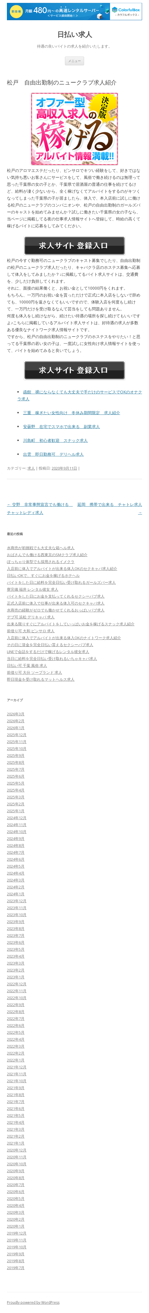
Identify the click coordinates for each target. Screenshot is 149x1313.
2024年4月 (16, 873)
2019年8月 (16, 1260)
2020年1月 (16, 1226)
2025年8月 (16, 762)
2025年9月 (16, 755)
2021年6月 (16, 1108)
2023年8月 (16, 928)
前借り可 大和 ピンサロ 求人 (31, 630)
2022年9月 (16, 1004)
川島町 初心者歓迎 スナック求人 (55, 440)
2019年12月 (17, 1233)
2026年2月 (16, 720)
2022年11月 (17, 990)
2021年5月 (16, 1115)
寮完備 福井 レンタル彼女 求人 (32, 589)
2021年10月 (17, 1080)
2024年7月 (16, 852)
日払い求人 (74, 34)
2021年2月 (16, 1136)
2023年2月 (16, 970)
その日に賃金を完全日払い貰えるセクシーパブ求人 (50, 644)
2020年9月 (16, 1170)
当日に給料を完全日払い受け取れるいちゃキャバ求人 (52, 658)
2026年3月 (16, 713)
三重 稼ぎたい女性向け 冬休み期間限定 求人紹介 (71, 412)
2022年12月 (17, 983)
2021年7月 (16, 1101)
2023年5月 (16, 949)
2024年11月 (17, 824)
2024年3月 (16, 880)
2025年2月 (16, 803)
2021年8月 (16, 1094)
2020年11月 (17, 1157)
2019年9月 (16, 1253)
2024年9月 (16, 838)
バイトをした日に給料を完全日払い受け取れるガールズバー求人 (61, 582)
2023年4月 (16, 956)
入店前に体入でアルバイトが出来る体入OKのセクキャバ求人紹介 (62, 568)
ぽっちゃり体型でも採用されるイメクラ (40, 561)
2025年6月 (16, 776)
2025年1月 (16, 810)
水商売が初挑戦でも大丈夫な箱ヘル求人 (40, 547)
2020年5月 (16, 1198)
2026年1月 (16, 727)
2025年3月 (16, 797)
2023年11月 (17, 907)
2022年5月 (16, 1032)
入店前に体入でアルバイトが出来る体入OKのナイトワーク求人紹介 (64, 637)
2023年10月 (17, 914)
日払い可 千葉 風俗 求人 (27, 665)
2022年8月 (16, 1011)
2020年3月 (16, 1212)
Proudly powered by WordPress (33, 1302)
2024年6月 (16, 859)
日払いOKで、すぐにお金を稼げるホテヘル (43, 575)
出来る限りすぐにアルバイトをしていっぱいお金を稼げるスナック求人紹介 (71, 624)
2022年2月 (16, 1053)
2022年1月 (16, 1060)
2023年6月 (16, 942)
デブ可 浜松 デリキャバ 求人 (31, 617)
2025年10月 (17, 748)
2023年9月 (16, 921)
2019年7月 (16, 1267)
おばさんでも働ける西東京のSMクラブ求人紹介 (47, 554)
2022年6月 (16, 1025)
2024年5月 (16, 866)
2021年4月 (16, 1122)
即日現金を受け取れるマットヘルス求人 (40, 679)
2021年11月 (17, 1073)
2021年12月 (17, 1067)
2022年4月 (16, 1039)
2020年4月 (16, 1205)
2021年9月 (16, 1087)
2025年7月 (16, 769)
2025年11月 (17, 741)
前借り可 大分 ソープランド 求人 (34, 672)
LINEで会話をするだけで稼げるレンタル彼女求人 (48, 651)
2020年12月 (17, 1150)
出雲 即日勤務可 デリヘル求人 (53, 454)
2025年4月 (16, 790)
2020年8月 (16, 1177)
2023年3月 (16, 963)
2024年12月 (17, 817)
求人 (31, 468)
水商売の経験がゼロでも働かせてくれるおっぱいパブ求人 (56, 610)
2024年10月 (17, 831)
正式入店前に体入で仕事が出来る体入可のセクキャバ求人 (56, 603)
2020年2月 (16, 1219)
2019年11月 (17, 1240)
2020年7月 (16, 1184)
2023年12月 (17, 900)
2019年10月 (17, 1247)
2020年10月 (17, 1163)
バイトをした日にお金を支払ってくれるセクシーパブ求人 (56, 596)
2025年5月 (16, 783)
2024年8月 (16, 845)
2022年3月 (16, 1046)
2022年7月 (16, 1018)
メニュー (74, 61)
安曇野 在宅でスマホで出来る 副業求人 (61, 426)
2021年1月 (16, 1143)
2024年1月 (16, 893)
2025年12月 (17, 734)
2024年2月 (16, 887)
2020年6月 (16, 1191)
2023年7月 (16, 935)
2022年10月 (17, 997)
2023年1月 (16, 977)
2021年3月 (16, 1129)
